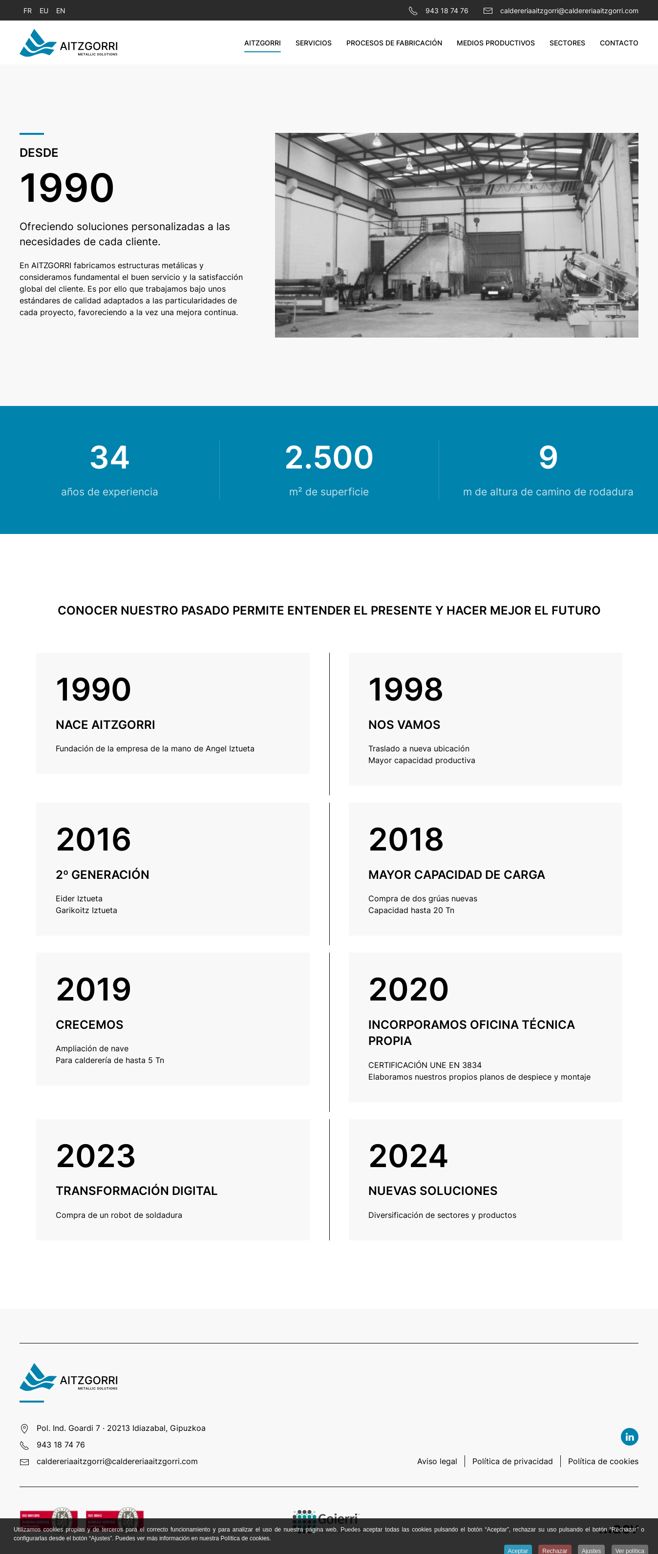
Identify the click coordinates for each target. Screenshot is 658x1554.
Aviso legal (437, 1461)
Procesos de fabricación (394, 43)
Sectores (567, 43)
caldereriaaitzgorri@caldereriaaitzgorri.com (117, 1461)
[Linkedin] (629, 1437)
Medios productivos (496, 43)
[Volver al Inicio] (68, 42)
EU (44, 10)
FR (27, 10)
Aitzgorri (262, 43)
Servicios (314, 43)
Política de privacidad (512, 1461)
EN (60, 10)
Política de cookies (603, 1461)
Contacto (619, 43)
